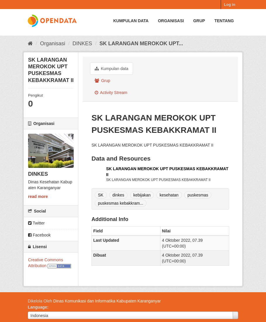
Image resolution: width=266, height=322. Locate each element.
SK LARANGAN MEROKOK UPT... (141, 43)
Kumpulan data (130, 20)
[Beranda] (30, 43)
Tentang (224, 20)
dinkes (118, 195)
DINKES (82, 43)
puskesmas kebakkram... (120, 203)
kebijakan (142, 195)
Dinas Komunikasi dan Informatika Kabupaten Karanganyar (107, 301)
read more (38, 196)
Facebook (39, 235)
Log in (229, 4)
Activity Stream (111, 92)
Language (37, 307)
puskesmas (197, 195)
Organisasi (171, 20)
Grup (199, 20)
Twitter (36, 223)
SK (100, 195)
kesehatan (169, 195)
